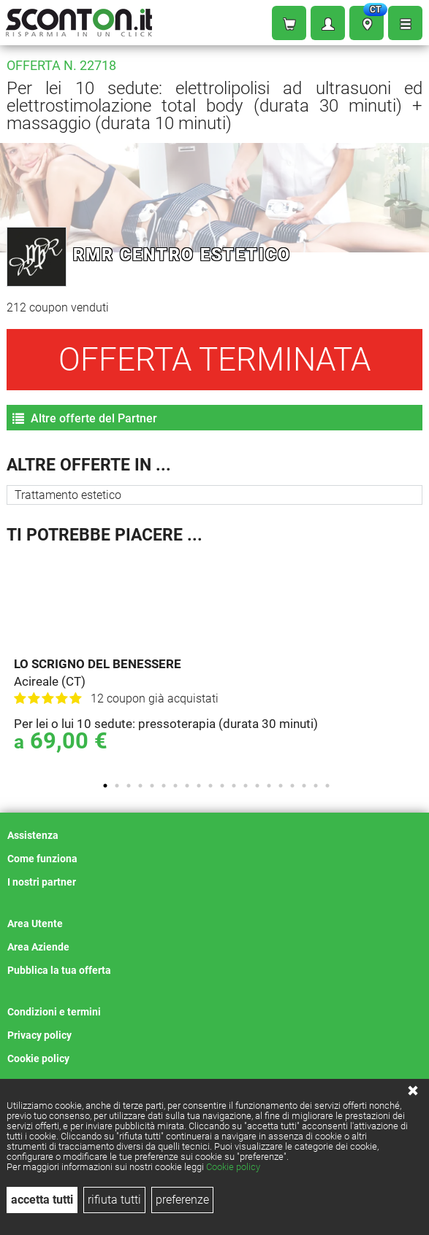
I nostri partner (41, 882)
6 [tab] (163, 785)
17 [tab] (292, 785)
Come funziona (42, 858)
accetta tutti (42, 1200)
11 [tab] (222, 785)
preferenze (182, 1200)
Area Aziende (38, 947)
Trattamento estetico (68, 495)
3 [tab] (128, 785)
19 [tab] (315, 785)
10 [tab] (210, 785)
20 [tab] (327, 785)
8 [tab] (187, 785)
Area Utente (35, 923)
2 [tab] (117, 785)
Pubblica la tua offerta (59, 970)
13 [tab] (245, 785)
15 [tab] (269, 785)
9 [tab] (198, 785)
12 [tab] (234, 785)
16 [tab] (280, 785)
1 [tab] (105, 785)
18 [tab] (304, 785)
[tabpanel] (218, 661)
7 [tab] (175, 785)
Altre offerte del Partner (84, 418)
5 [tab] (152, 785)
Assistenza (32, 835)
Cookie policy (233, 1166)
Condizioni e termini (54, 1012)
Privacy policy (39, 1035)
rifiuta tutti (114, 1200)
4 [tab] (140, 785)
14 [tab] (257, 785)
